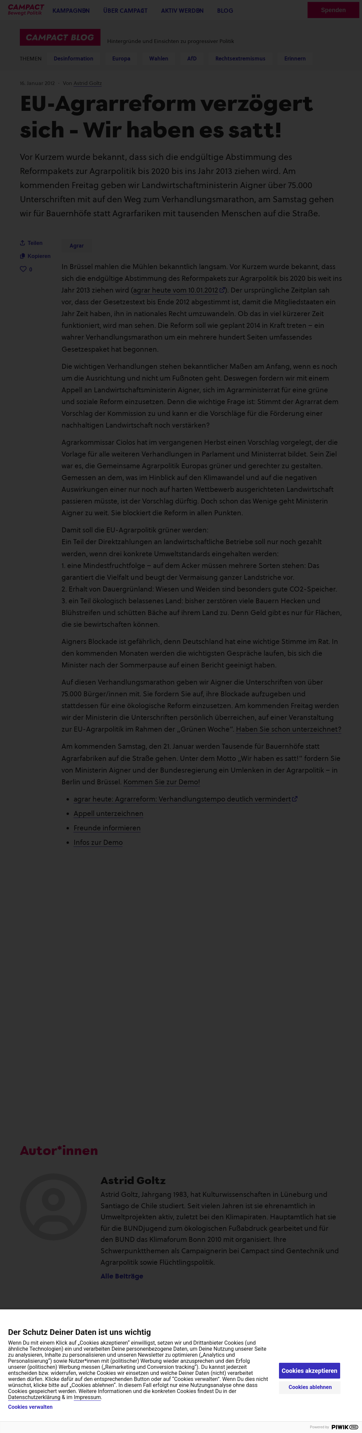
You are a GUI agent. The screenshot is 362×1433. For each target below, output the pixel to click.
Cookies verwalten (30, 1407)
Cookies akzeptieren (309, 1370)
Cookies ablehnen (310, 1387)
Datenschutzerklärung (34, 1397)
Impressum (87, 1397)
